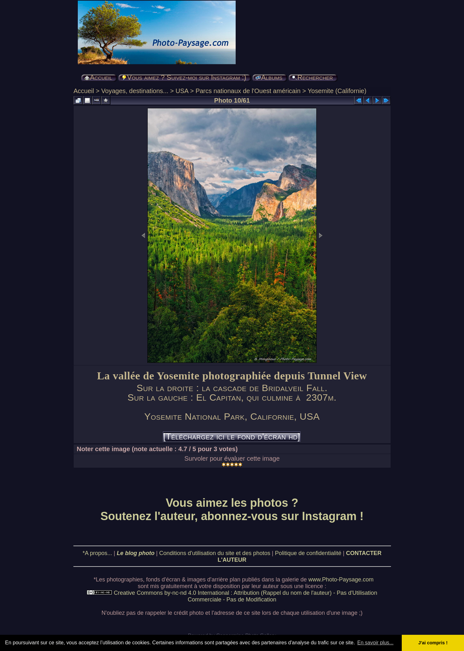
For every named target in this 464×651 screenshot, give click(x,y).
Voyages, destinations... (134, 90)
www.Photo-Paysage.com (340, 579)
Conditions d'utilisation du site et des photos (214, 553)
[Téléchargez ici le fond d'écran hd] (231, 436)
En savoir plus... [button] (375, 642)
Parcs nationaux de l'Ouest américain (248, 90)
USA (182, 90)
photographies (125, 579)
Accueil (84, 90)
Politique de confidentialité (308, 553)
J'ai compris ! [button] (432, 642)
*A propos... (97, 553)
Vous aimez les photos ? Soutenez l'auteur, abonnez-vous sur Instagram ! (232, 509)
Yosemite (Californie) (337, 90)
